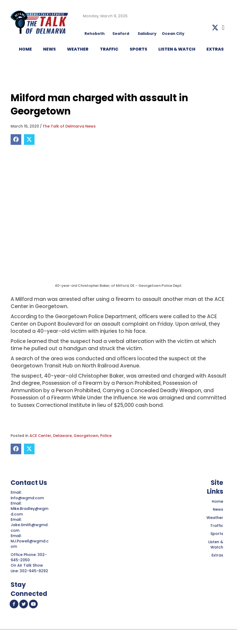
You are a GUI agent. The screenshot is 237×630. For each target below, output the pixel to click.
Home (217, 501)
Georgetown (86, 435)
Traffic (216, 525)
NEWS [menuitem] (49, 49)
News (218, 509)
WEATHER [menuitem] (77, 49)
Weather (214, 517)
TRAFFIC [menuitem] (109, 49)
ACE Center (40, 435)
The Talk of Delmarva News (69, 126)
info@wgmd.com (28, 498)
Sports (216, 533)
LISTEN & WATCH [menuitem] (176, 49)
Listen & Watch (215, 544)
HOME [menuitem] (25, 49)
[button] (215, 27)
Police (106, 435)
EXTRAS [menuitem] (215, 49)
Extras (217, 555)
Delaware (62, 435)
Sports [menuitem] (138, 49)
